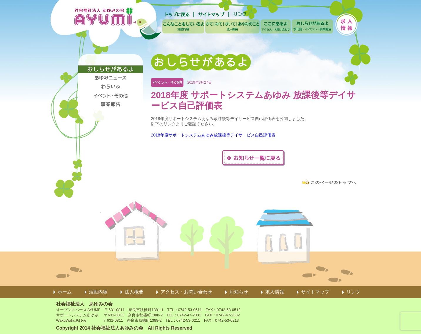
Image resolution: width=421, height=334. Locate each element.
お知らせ (238, 291)
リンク (353, 291)
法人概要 (134, 291)
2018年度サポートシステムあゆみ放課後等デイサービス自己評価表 (213, 135)
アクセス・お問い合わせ (186, 291)
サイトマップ (315, 291)
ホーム (65, 291)
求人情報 (274, 291)
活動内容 (98, 291)
